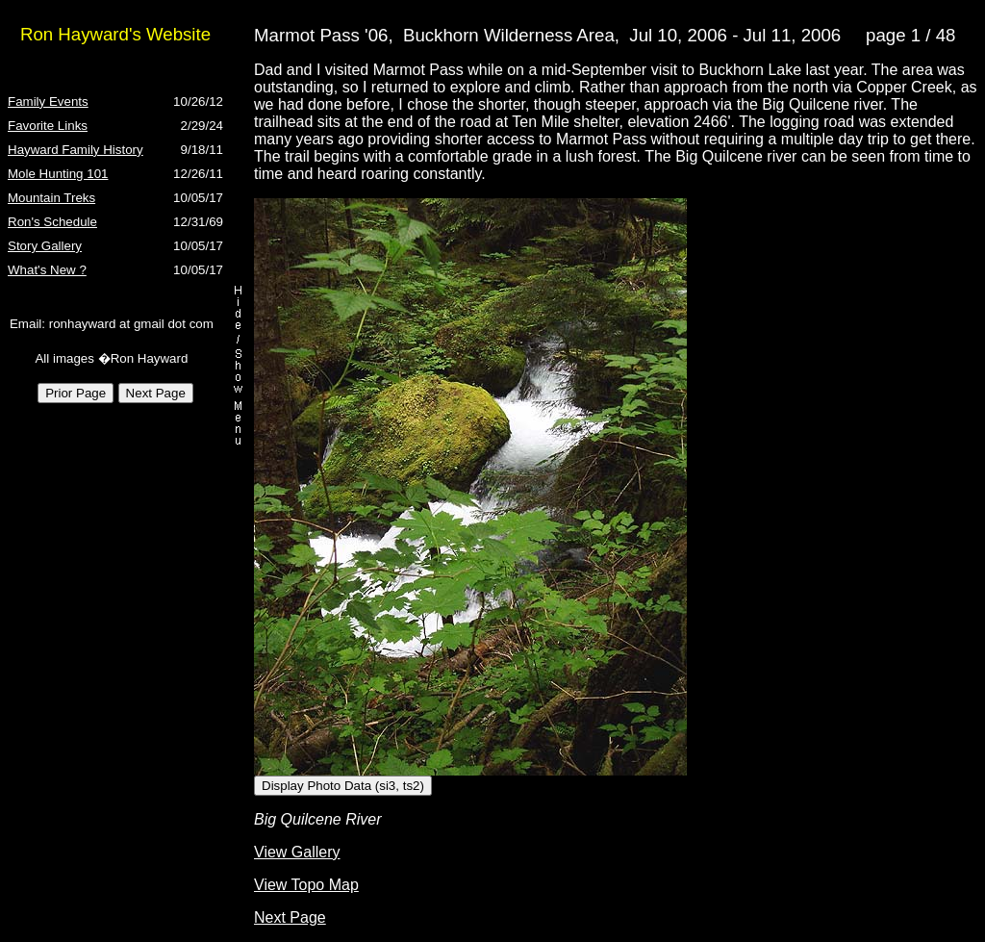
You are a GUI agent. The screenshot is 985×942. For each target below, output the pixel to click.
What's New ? (47, 270)
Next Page (290, 917)
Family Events (48, 101)
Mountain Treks (51, 198)
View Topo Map (306, 885)
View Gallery (297, 852)
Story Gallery (45, 246)
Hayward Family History (75, 149)
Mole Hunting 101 (58, 173)
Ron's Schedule (52, 222)
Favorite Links (48, 125)
